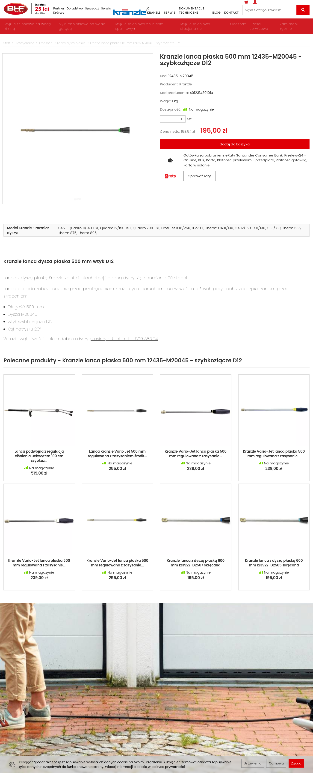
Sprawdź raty (199, 176)
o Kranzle (153, 10)
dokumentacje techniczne (191, 10)
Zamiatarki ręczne (289, 26)
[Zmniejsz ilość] (180, 119)
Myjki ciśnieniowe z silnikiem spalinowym (139, 26)
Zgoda (296, 763)
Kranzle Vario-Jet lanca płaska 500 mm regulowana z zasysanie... (196, 453)
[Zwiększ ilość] (164, 119)
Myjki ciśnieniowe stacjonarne (195, 26)
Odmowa (276, 763)
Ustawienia (253, 763)
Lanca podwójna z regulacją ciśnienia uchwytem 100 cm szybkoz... (39, 456)
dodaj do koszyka (235, 144)
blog (216, 13)
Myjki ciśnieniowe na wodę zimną (28, 26)
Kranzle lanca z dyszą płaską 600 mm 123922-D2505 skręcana (274, 563)
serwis (169, 13)
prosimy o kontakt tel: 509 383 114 (124, 339)
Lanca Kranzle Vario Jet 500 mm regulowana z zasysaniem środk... (117, 453)
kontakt (231, 13)
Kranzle (185, 84)
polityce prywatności (168, 766)
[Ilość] (172, 119)
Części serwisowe (259, 26)
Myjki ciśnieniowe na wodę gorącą (82, 26)
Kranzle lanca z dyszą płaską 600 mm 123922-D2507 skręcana (195, 563)
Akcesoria (238, 24)
